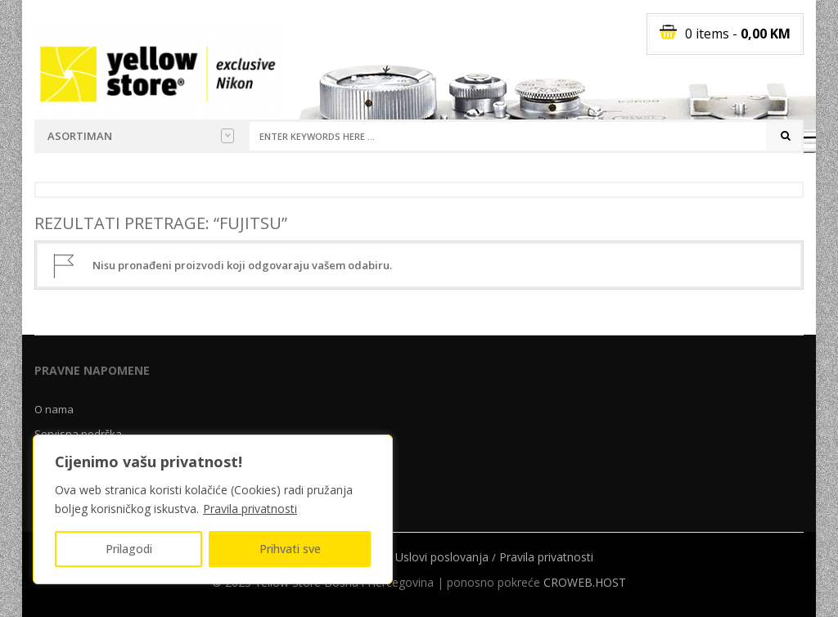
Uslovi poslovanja (442, 557)
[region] (213, 509)
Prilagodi (129, 548)
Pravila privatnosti (250, 508)
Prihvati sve (290, 548)
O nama (54, 409)
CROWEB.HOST (584, 582)
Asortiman (140, 135)
